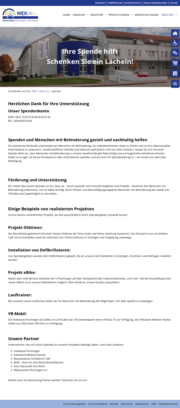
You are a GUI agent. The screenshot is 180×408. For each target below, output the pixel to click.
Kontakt (100, 3)
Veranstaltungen (147, 14)
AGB (153, 403)
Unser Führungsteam (74, 403)
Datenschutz (133, 3)
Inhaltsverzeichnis (155, 3)
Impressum (115, 3)
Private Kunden (118, 14)
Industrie (96, 14)
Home (66, 14)
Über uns (167, 14)
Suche (173, 3)
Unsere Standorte (97, 403)
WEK (34, 91)
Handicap (79, 14)
